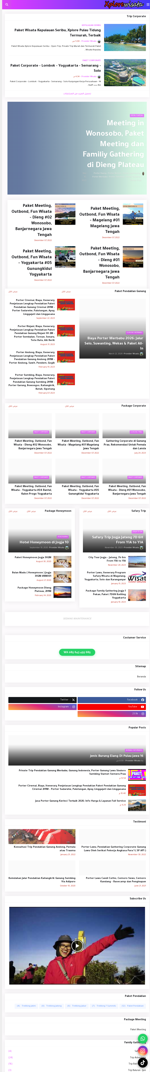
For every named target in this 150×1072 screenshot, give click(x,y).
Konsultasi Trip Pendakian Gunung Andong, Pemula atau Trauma (42, 849)
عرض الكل (64, 292)
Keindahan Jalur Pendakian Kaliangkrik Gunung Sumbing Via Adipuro (39, 880)
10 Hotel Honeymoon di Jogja (42, 543)
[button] (146, 5)
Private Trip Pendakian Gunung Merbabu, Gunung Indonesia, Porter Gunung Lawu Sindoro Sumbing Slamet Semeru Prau (70, 772)
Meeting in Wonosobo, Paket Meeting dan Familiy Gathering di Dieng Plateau (111, 145)
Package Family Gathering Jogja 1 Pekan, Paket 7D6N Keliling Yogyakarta (104, 594)
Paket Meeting (136, 1030)
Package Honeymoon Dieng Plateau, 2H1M (32, 590)
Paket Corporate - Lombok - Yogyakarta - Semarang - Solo (53, 68)
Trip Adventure (75, 1058)
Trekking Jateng (49, 1006)
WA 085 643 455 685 (74, 652)
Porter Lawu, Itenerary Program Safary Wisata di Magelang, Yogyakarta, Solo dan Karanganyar (103, 576)
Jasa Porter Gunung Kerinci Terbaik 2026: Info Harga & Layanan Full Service (78, 801)
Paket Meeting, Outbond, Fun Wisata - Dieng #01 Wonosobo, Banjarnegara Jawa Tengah (97, 263)
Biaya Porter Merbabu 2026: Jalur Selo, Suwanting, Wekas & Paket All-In (111, 344)
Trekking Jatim (24, 1006)
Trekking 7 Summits (102, 1006)
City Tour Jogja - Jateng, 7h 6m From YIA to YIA (105, 559)
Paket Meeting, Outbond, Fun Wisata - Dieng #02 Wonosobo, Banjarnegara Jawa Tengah (29, 221)
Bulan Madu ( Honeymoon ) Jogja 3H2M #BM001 (29, 575)
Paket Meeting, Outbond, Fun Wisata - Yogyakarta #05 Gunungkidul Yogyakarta (29, 263)
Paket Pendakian (130, 1006)
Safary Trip (75, 1051)
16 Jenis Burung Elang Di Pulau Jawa (114, 756)
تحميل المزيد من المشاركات (75, 94)
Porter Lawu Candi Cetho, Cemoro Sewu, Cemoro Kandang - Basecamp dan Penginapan (114, 880)
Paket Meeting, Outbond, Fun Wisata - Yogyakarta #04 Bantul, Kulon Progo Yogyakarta (29, 490)
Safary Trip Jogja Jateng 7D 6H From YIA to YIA (115, 540)
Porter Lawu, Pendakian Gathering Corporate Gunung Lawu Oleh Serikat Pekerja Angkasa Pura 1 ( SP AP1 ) (111, 849)
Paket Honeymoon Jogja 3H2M (31, 557)
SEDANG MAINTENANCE (75, 619)
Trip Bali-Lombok (75, 1064)
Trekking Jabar (74, 1006)
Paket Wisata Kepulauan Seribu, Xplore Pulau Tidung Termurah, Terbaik (55, 33)
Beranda (139, 677)
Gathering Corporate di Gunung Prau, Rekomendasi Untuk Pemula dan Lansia (123, 445)
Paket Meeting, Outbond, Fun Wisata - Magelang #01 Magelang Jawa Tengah (97, 221)
